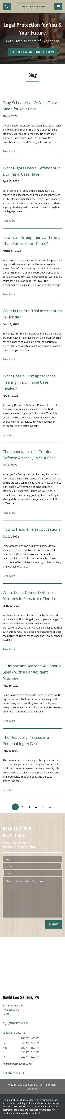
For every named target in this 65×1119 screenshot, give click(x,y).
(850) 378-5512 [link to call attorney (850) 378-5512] (16, 1023)
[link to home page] (32, 6)
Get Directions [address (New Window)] (14, 1073)
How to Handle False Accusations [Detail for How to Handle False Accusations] (31, 529)
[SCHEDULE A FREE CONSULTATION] (32, 52)
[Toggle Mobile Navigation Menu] (58, 6)
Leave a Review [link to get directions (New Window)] (14, 1033)
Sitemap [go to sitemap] (51, 1084)
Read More (9, 151)
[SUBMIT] (53, 924)
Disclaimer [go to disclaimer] (32, 1089)
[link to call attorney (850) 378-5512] (7, 6)
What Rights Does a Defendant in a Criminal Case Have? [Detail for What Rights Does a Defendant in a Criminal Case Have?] (31, 171)
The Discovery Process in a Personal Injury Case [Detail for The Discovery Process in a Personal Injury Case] (26, 740)
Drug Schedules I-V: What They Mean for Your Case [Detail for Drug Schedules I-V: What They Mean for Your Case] (30, 105)
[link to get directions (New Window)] (32, 1011)
